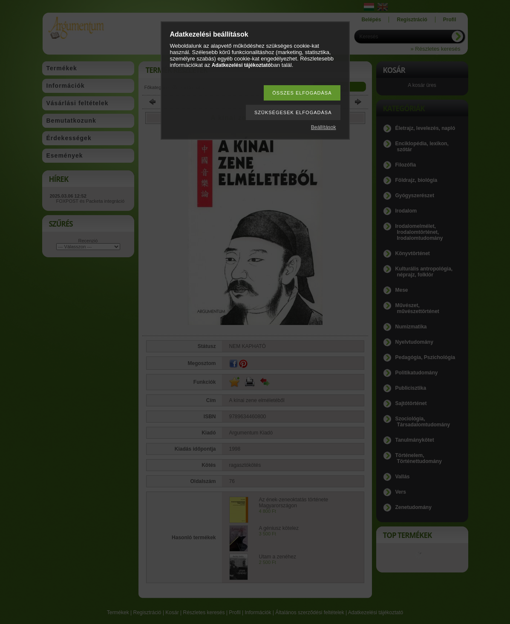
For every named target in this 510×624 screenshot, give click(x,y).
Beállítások (323, 127)
